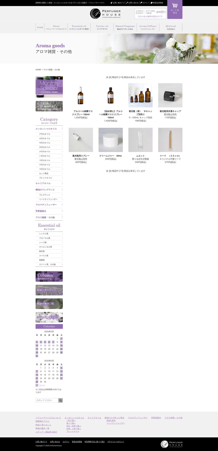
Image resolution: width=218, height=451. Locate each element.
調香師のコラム (42, 421)
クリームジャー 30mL (110, 155)
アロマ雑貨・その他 (51, 69)
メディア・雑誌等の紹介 (46, 431)
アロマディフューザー (138, 417)
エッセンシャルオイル (74, 417)
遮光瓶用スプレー (80, 155)
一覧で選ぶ (71, 420)
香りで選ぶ (71, 423)
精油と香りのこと (43, 424)
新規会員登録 (158, 3)
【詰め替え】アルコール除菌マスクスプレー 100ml (110, 114)
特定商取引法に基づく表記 (95, 441)
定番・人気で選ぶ (73, 428)
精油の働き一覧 (42, 428)
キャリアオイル (94, 417)
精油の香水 (111, 420)
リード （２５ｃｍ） (170, 155)
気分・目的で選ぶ (73, 426)
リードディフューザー (116, 423)
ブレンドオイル (72, 431)
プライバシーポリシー (115, 441)
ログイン (66, 441)
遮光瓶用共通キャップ (170, 111)
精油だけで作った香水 (114, 417)
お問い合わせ (134, 3)
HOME (38, 69)
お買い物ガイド (119, 3)
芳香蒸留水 (156, 417)
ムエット (140, 155)
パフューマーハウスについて (48, 417)
